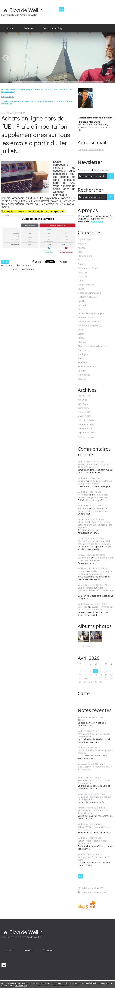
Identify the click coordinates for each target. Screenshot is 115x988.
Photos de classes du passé (92, 346)
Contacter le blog (52, 28)
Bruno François (85, 587)
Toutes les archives (86, 437)
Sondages (83, 354)
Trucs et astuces (86, 366)
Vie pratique (84, 374)
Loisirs (81, 333)
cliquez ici (58, 211)
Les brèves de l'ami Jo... (90, 325)
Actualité (82, 243)
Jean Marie (83, 508)
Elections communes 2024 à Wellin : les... (94, 466)
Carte (84, 693)
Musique (82, 342)
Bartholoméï (84, 557)
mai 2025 (82, 399)
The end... (83, 720)
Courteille (82, 606)
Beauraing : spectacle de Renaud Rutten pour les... (94, 798)
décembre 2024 (86, 420)
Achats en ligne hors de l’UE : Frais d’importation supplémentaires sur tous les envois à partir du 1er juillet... (35, 134)
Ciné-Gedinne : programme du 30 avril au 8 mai (95, 768)
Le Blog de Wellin (22, 9)
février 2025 (84, 412)
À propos (48, 950)
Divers (81, 288)
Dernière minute (86, 284)
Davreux (82, 571)
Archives (28, 28)
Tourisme (83, 362)
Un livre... (82, 370)
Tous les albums (85, 646)
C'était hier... (84, 260)
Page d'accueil (7, 96)
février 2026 (84, 395)
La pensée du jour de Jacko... (92, 313)
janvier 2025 (84, 416)
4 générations (85, 239)
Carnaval (82, 264)
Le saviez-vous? (86, 317)
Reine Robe (84, 494)
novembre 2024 (86, 424)
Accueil (10, 28)
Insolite (81, 301)
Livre (80, 329)
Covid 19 (82, 276)
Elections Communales (89, 292)
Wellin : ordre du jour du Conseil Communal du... (95, 572)
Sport (80, 358)
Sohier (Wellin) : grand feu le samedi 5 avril (92, 842)
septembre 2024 (86, 432)
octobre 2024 (85, 428)
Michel (81, 464)
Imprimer (23, 264)
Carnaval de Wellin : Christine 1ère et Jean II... (95, 526)
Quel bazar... (84, 350)
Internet (82, 309)
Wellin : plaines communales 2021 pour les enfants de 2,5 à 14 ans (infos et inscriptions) (36, 102)
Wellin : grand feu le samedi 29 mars (93, 858)
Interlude (82, 305)
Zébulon (82, 378)
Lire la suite (97, 221)
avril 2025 (83, 403)
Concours (82, 272)
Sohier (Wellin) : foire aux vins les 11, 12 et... (94, 828)
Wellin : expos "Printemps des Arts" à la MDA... (93, 812)
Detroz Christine (86, 541)
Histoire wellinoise (87, 296)
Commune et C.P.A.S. (88, 268)
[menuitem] (10, 28)
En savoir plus (21, 985)
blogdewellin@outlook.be (90, 149)
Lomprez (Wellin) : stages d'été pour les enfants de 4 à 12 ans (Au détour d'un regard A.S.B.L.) (36, 90)
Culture (81, 280)
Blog (80, 251)
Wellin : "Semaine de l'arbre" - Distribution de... (95, 590)
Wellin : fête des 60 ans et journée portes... (95, 751)
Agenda (82, 247)
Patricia (81, 480)
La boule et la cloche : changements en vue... (95, 482)
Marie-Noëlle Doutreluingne (92, 521)
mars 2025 (83, 407)
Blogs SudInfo (85, 255)
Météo (81, 337)
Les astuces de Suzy (88, 321)
